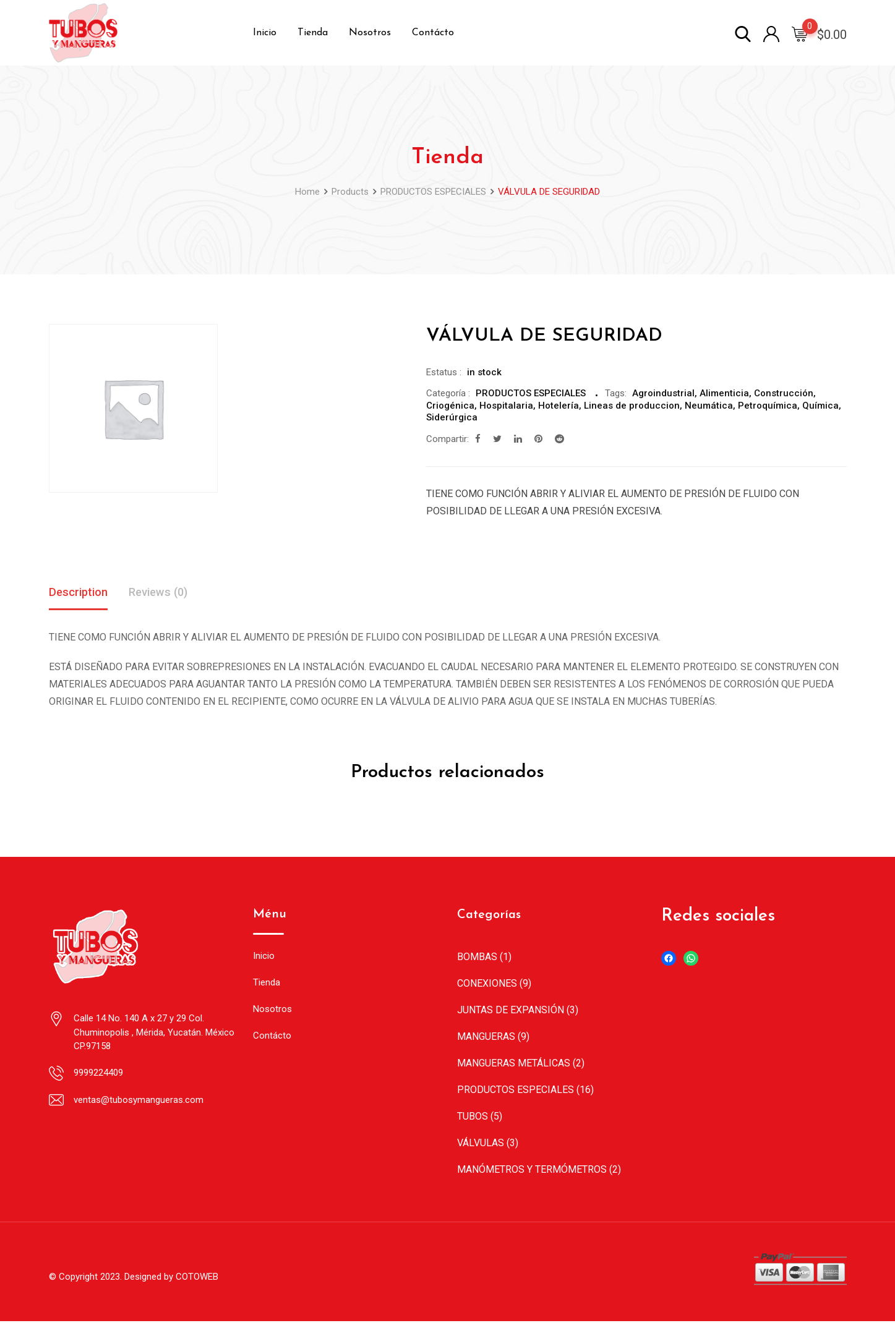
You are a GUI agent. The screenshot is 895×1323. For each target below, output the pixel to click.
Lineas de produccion (632, 405)
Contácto (433, 33)
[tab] (81, 594)
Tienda (313, 33)
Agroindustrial (663, 393)
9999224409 (98, 1073)
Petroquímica (767, 405)
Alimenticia (724, 393)
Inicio (264, 33)
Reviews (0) (166, 592)
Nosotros (370, 33)
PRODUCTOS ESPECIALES (531, 393)
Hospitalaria (506, 405)
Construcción (783, 393)
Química (820, 405)
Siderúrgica (451, 417)
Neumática (709, 405)
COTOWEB (197, 1277)
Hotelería (558, 405)
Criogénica (450, 405)
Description (81, 592)
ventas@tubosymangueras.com (138, 1101)
